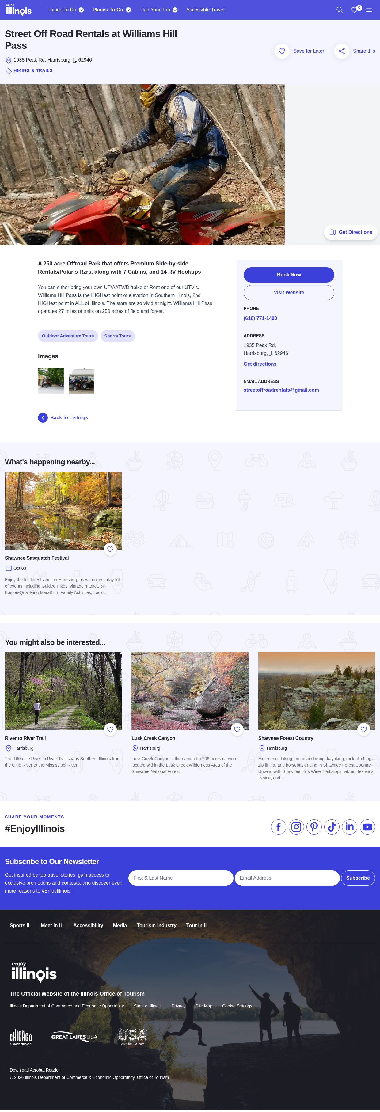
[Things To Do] (81, 9)
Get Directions (350, 234)
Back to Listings (63, 420)
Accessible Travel (205, 9)
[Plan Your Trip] (175, 9)
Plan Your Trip (154, 9)
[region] (339, 10)
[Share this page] (341, 52)
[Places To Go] (128, 9)
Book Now (289, 273)
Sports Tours (117, 334)
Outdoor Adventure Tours (68, 334)
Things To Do (62, 9)
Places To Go (108, 9)
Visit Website (289, 290)
